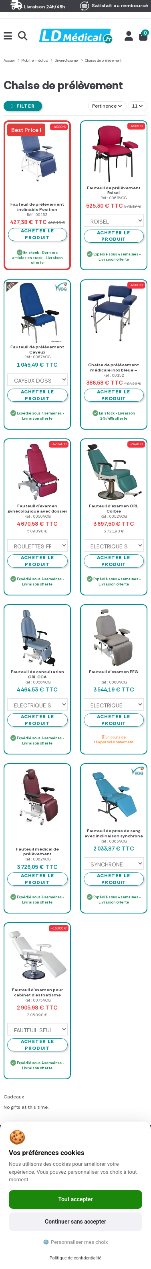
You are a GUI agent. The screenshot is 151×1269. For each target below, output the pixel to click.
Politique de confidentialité (76, 1258)
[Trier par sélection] (107, 106)
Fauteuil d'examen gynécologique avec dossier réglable (37, 511)
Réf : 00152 (113, 375)
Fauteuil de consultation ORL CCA (37, 674)
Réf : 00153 (37, 214)
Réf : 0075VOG (37, 1000)
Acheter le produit (113, 236)
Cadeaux (14, 1097)
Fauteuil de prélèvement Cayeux (37, 349)
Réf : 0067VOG (37, 356)
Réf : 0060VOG (114, 682)
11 (137, 106)
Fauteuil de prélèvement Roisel (114, 190)
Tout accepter (75, 1199)
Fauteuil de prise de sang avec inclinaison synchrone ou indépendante (114, 835)
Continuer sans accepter (75, 1221)
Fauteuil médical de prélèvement (37, 852)
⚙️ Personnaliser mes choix (75, 1242)
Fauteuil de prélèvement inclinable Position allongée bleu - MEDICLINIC (37, 209)
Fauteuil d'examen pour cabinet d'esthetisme (37, 992)
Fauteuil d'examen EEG (113, 671)
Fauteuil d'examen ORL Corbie (113, 508)
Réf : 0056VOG (37, 682)
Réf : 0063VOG (114, 841)
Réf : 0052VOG (114, 516)
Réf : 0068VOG (114, 197)
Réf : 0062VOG (37, 859)
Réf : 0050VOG (37, 516)
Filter (23, 106)
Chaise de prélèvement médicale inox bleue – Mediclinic (113, 369)
